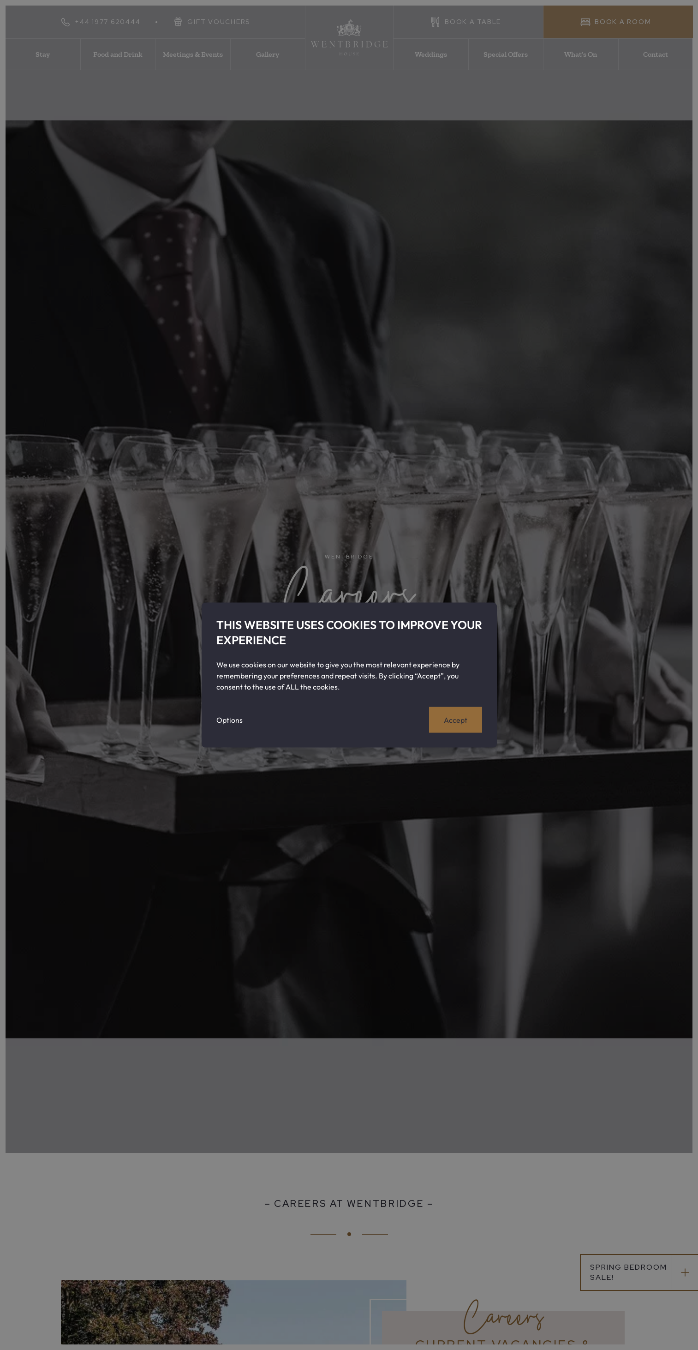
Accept (455, 720)
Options (229, 720)
